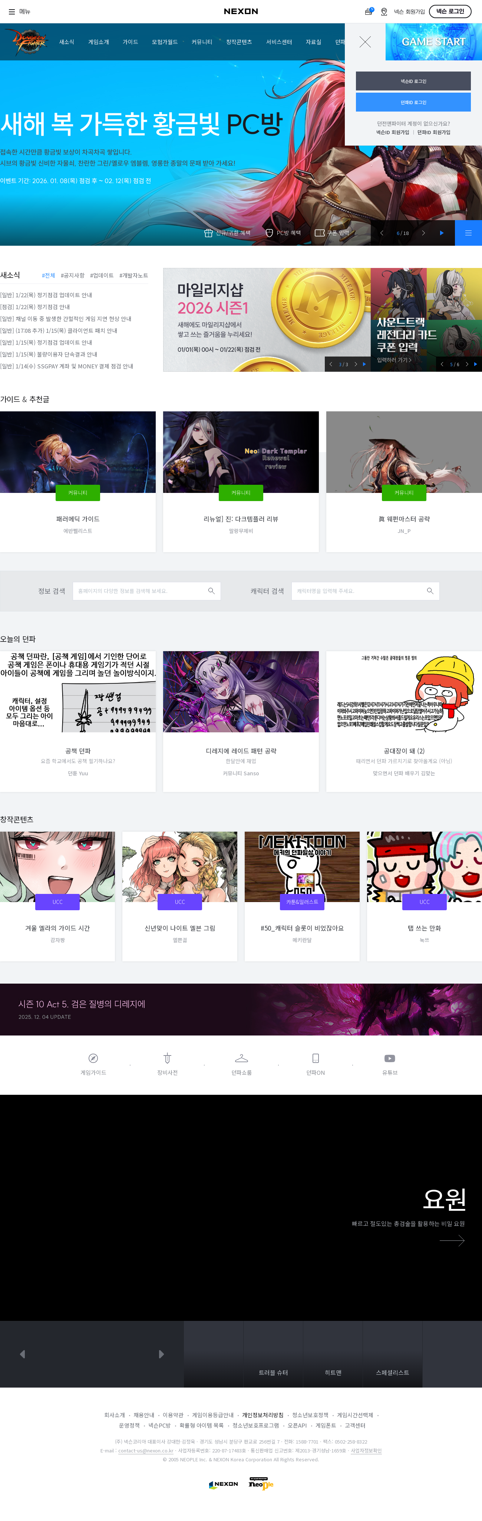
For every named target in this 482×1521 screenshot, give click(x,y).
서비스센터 (279, 42)
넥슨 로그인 (450, 11)
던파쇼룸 (241, 1072)
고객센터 (355, 1425)
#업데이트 (102, 275)
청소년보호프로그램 (255, 1425)
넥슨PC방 (159, 1425)
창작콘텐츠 (239, 42)
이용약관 (173, 1415)
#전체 (48, 275)
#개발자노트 (133, 275)
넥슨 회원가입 (409, 12)
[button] (382, 233)
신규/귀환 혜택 (233, 232)
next (161, 1354)
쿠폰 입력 (338, 232)
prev (22, 1354)
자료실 (313, 42)
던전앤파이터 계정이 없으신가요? (413, 123)
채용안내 (143, 1415)
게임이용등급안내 (213, 1415)
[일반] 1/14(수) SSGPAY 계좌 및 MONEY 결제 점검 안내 (66, 366)
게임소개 (98, 42)
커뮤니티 (202, 42)
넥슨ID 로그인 (413, 81)
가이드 (130, 42)
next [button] (355, 364)
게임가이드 (93, 1072)
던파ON (315, 1072)
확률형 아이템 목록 (201, 1425)
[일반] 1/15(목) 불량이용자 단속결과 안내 (48, 354)
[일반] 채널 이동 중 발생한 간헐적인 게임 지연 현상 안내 (65, 318)
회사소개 (114, 1415)
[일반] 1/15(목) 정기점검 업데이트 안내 (46, 342)
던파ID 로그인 (413, 102)
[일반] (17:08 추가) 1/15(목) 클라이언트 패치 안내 (58, 330)
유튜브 (390, 1072)
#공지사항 (73, 275)
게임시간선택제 (355, 1415)
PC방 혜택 (289, 232)
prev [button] (331, 364)
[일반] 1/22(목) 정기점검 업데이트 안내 (46, 295)
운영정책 (129, 1425)
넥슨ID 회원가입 (392, 132)
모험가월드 (165, 42)
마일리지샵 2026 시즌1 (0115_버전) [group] (267, 320)
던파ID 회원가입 (433, 132)
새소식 (67, 42)
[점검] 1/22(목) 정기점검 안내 (35, 307)
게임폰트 (326, 1425)
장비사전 (167, 1072)
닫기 (365, 41)
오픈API (297, 1425)
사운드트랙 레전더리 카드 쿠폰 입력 (426, 320)
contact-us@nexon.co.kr (146, 1450)
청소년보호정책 (310, 1415)
